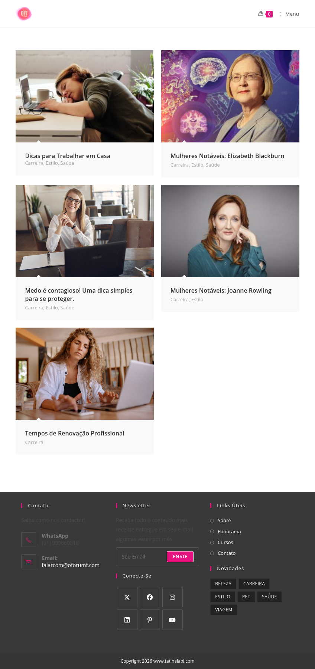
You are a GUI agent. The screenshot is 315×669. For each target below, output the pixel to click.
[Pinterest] (150, 620)
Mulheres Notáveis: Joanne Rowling (221, 290)
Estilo (52, 163)
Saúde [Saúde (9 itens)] (269, 597)
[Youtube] (172, 620)
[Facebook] (150, 597)
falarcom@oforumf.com (70, 565)
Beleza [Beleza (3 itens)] (223, 583)
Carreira (34, 163)
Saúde (68, 163)
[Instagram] (172, 597)
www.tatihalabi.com (174, 661)
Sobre (224, 520)
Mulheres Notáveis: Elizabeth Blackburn (228, 156)
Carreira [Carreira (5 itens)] (254, 583)
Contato (227, 553)
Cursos (225, 542)
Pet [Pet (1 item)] (246, 597)
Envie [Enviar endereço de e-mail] (180, 556)
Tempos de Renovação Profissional (74, 433)
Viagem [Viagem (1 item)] (224, 610)
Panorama (229, 531)
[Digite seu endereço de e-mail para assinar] (157, 556)
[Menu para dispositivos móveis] (286, 13)
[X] (127, 597)
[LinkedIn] (127, 620)
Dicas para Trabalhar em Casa (67, 156)
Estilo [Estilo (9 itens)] (222, 597)
